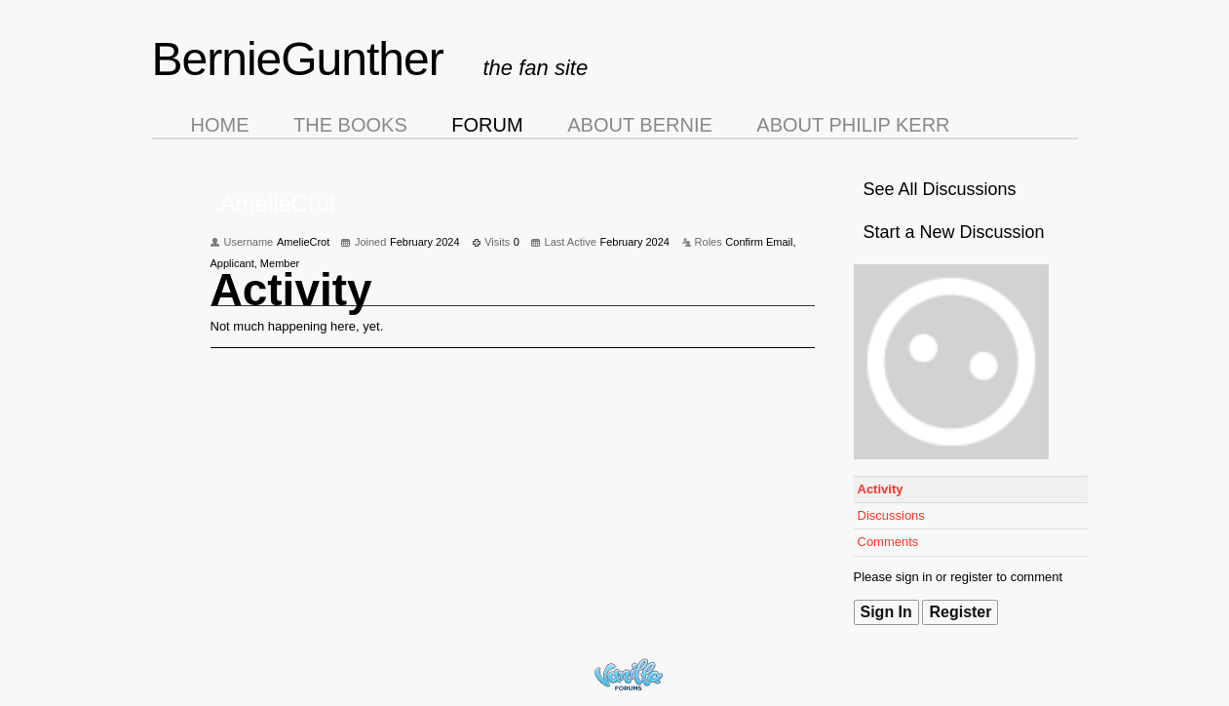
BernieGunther (297, 59)
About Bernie (639, 125)
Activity (880, 489)
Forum (486, 125)
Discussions (891, 515)
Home (220, 125)
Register (960, 612)
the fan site (536, 68)
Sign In (886, 612)
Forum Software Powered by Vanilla (629, 674)
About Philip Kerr (852, 125)
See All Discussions (940, 189)
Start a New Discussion (954, 232)
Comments (888, 541)
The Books (350, 125)
